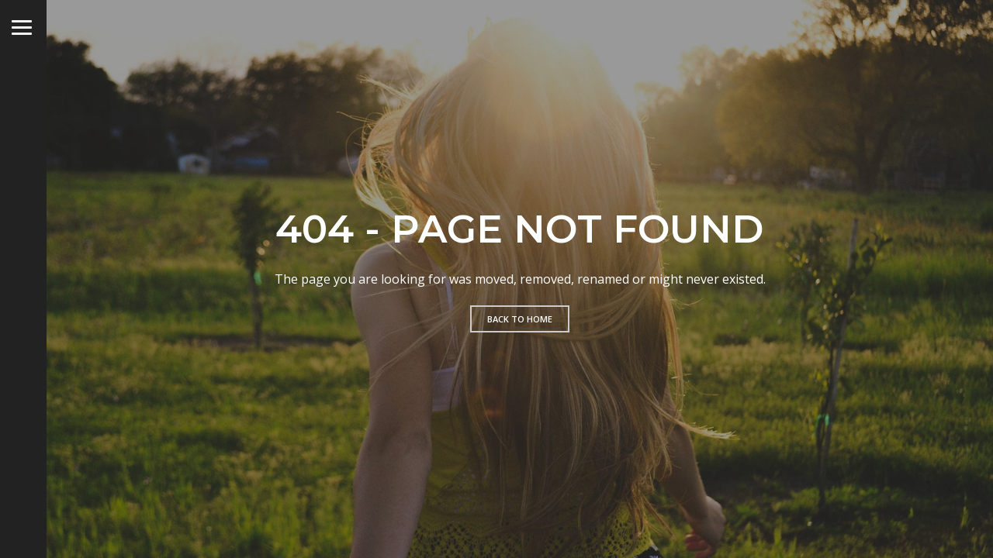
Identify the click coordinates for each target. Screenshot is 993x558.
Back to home (519, 319)
